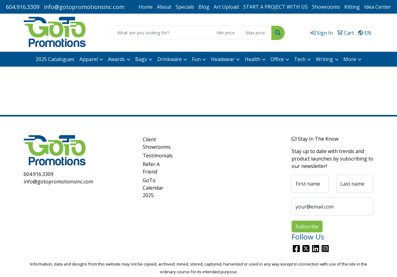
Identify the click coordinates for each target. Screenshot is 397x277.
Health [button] (252, 59)
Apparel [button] (88, 59)
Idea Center (377, 6)
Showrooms (326, 6)
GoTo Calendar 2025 (153, 188)
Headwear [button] (222, 59)
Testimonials (157, 155)
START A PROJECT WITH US (275, 6)
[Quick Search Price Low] (228, 33)
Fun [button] (196, 59)
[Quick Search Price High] (257, 33)
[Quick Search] (161, 33)
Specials (185, 6)
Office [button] (277, 59)
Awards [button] (116, 59)
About (164, 6)
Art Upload (226, 6)
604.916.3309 (22, 7)
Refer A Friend (151, 168)
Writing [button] (324, 59)
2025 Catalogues (55, 59)
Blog (203, 6)
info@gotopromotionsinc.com (84, 7)
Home (146, 6)
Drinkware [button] (169, 59)
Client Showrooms (157, 143)
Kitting (352, 6)
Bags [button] (141, 59)
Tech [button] (300, 59)
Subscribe (307, 226)
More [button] (349, 59)
